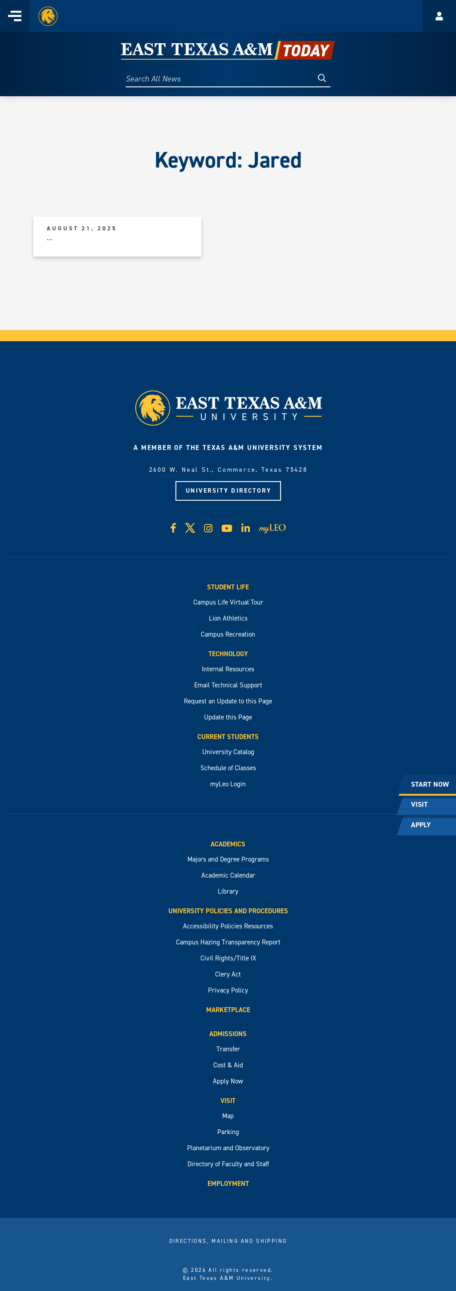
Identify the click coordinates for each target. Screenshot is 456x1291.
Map (228, 1115)
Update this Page (228, 717)
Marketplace (228, 1009)
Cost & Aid (228, 1065)
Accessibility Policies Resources (228, 926)
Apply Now (228, 1081)
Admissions (228, 1034)
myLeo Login (228, 784)
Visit (228, 1100)
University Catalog (228, 752)
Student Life (228, 587)
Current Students (228, 736)
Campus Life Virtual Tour (228, 602)
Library (228, 891)
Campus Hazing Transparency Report (228, 942)
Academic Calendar (228, 875)
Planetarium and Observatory (228, 1148)
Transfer (228, 1049)
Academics (228, 844)
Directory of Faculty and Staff (228, 1164)
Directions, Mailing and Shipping (228, 1241)
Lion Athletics (228, 618)
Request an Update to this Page (228, 701)
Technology (228, 654)
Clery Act (228, 974)
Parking (228, 1132)
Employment (228, 1183)
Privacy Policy (228, 990)
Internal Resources (228, 669)
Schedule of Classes (228, 768)
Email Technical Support (228, 685)
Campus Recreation (228, 634)
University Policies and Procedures (228, 911)
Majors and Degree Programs (228, 859)
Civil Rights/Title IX (228, 958)
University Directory (228, 490)
